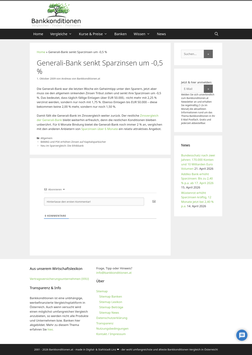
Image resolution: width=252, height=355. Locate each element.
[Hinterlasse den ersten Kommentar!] (94, 201)
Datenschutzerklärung (111, 318)
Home (38, 34)
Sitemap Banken (110, 296)
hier (49, 329)
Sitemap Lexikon (110, 302)
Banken (120, 34)
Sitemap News (109, 313)
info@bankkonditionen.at (114, 273)
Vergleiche (62, 34)
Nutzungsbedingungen (112, 328)
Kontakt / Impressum (111, 334)
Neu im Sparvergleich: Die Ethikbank (62, 145)
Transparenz (104, 323)
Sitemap (102, 291)
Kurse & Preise (95, 34)
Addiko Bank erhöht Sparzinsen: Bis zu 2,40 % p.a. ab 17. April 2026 (197, 178)
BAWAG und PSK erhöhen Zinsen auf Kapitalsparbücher (73, 141)
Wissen (143, 34)
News (161, 34)
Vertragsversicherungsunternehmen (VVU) (59, 279)
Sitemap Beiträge (111, 307)
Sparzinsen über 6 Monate (99, 129)
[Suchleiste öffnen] (216, 34)
